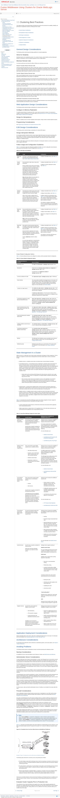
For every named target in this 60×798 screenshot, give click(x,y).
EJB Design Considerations (24, 35)
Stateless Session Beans (48, 434)
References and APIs (4, 67)
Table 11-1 (18, 147)
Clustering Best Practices (6, 35)
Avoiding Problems (22, 44)
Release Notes (3, 54)
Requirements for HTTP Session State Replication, (48, 113)
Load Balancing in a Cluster (6, 29)
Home (2, 4)
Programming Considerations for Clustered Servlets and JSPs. (29, 124)
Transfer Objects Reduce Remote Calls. (31, 158)
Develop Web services (4, 58)
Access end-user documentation (6, 65)
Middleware (6, 4)
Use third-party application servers (6, 64)
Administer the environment (5, 59)
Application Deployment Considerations (26, 39)
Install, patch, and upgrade (5, 56)
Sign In (56, 1)
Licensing (2, 66)
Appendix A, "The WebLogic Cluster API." (45, 320)
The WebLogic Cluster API (6, 40)
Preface (3, 22)
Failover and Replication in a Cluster (8, 30)
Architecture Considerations (24, 42)
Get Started (3, 55)
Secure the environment (5, 60)
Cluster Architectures (5, 33)
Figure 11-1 (18, 724)
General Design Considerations (25, 30)
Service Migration (5, 32)
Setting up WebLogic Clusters (7, 34)
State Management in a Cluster (24, 37)
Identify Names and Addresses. (50, 654)
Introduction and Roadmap (6, 23)
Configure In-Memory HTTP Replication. (25, 114)
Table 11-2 (41, 148)
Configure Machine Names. (37, 340)
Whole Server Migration (6, 31)
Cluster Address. (48, 284)
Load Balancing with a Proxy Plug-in (50, 440)
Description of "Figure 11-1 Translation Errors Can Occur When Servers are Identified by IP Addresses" (30, 755)
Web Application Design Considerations (26, 32)
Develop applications (4, 57)
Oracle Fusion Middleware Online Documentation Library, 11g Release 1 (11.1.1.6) (24, 4)
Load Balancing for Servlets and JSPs (50, 505)
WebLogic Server (42, 4)
